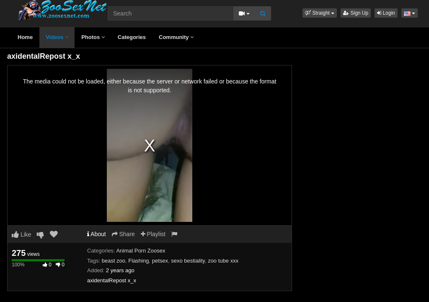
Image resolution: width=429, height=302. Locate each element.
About (96, 234)
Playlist (153, 234)
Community (176, 37)
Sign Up (355, 13)
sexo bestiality (188, 261)
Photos (93, 37)
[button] (319, 13)
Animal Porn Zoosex (140, 250)
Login (386, 13)
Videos (57, 37)
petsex (160, 261)
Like (21, 234)
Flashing (138, 261)
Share (123, 234)
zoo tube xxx (223, 261)
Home (25, 37)
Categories (132, 37)
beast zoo (113, 261)
